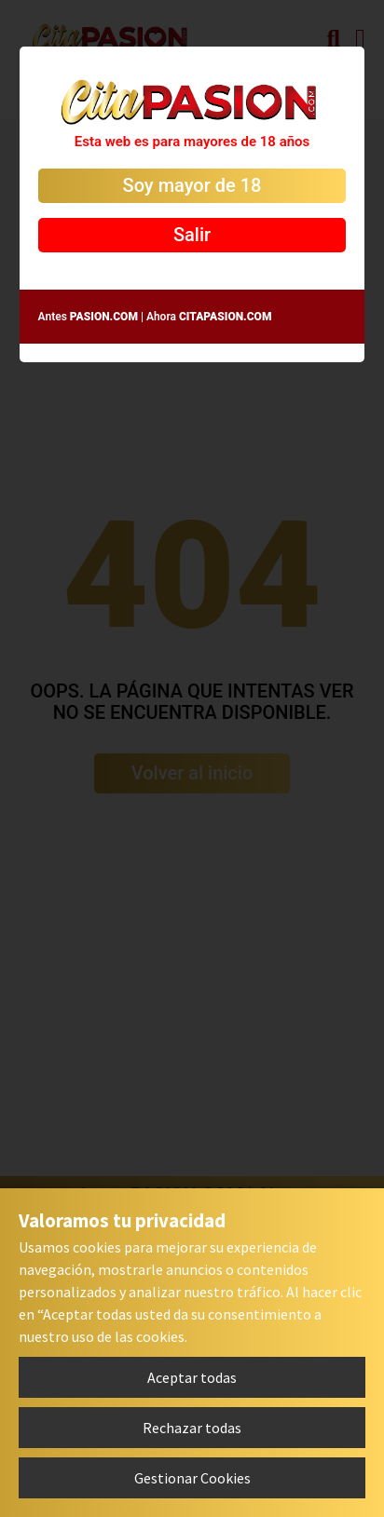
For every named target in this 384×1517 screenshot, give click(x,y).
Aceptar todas (192, 1377)
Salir (192, 234)
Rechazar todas (192, 1427)
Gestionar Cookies (192, 1478)
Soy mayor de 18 (192, 185)
